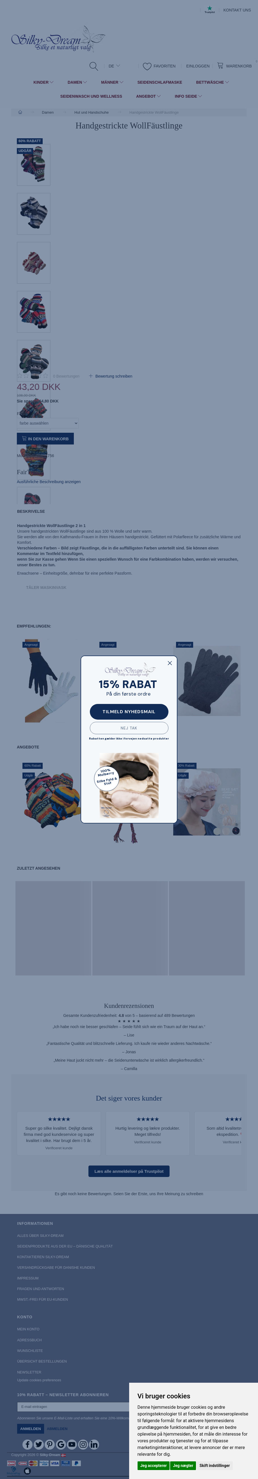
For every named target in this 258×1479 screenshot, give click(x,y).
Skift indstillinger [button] (215, 1465)
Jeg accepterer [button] (153, 1465)
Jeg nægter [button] (183, 1465)
